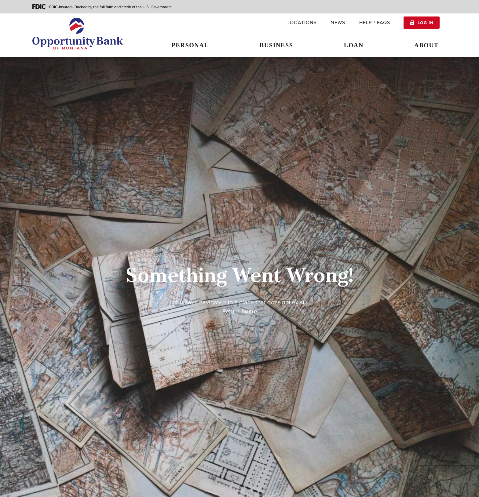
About (426, 45)
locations (301, 22)
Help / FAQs (374, 22)
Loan (354, 45)
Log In (425, 23)
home (249, 312)
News (338, 22)
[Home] (77, 33)
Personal (190, 45)
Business (276, 45)
